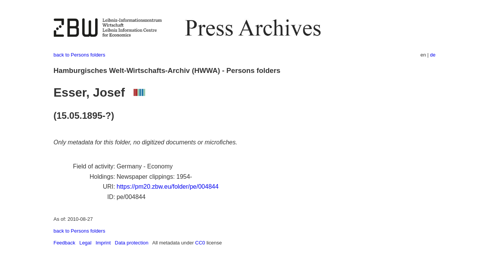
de (433, 55)
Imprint (103, 243)
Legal (85, 243)
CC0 (200, 243)
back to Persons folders (79, 55)
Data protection (132, 243)
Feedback (64, 243)
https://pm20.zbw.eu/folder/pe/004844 (168, 186)
